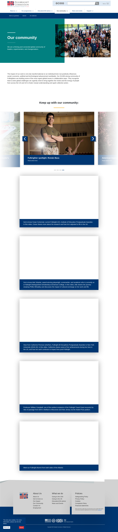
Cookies (77, 501)
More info (6, 527)
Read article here (33, 160)
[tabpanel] (59, 138)
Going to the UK (57, 499)
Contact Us (36, 505)
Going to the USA (57, 496)
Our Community (38, 503)
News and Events (57, 503)
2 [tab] (57, 171)
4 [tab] (63, 171)
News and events (77, 11)
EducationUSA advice (59, 501)
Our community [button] (62, 11)
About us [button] (13, 11)
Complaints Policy (81, 503)
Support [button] (90, 11)
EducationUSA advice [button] (45, 11)
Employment (37, 508)
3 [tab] (60, 171)
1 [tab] (55, 171)
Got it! (21, 527)
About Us (36, 496)
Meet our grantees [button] (14, 15)
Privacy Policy (79, 499)
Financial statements (81, 505)
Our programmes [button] (28, 11)
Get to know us (38, 499)
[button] (104, 3)
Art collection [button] (33, 15)
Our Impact (36, 501)
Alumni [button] (24, 15)
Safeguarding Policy (81, 496)
